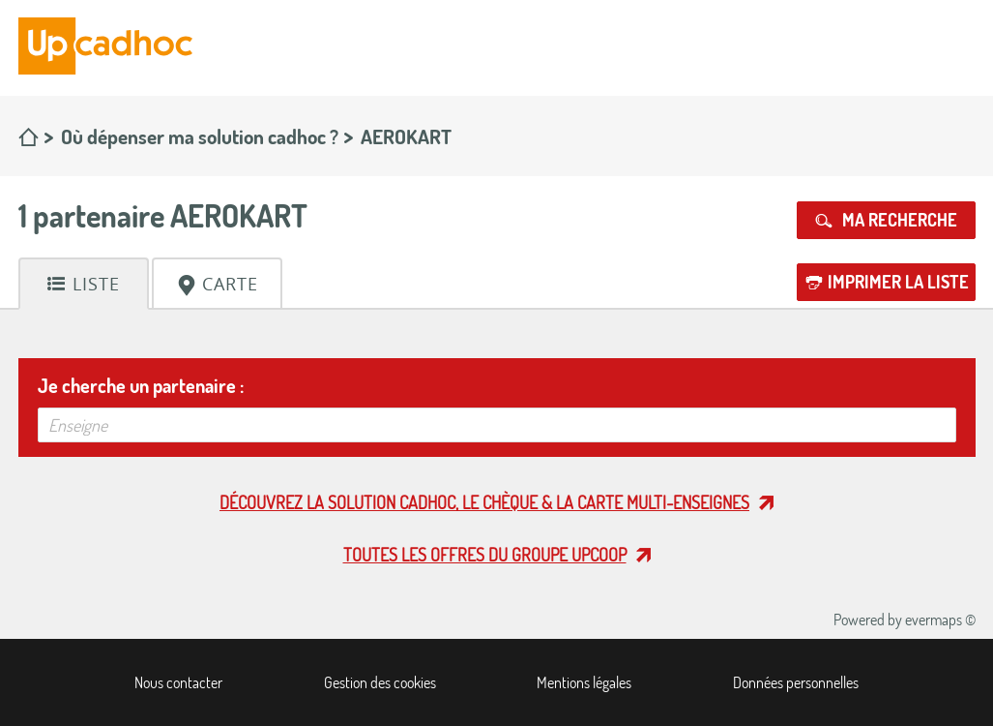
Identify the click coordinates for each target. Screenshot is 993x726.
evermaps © (940, 619)
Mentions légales (584, 682)
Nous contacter (178, 682)
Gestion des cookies (380, 682)
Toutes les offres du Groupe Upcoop (485, 554)
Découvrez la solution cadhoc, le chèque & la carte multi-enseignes (484, 502)
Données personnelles (796, 682)
